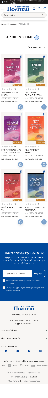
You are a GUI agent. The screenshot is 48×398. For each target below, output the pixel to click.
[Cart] (44, 8)
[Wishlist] (33, 8)
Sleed (34, 377)
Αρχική (3, 24)
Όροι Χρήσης (13, 381)
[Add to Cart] (20, 107)
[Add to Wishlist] (21, 57)
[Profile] (39, 8)
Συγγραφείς (12, 24)
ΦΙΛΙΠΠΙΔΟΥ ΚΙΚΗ (10, 98)
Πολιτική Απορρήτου (31, 381)
